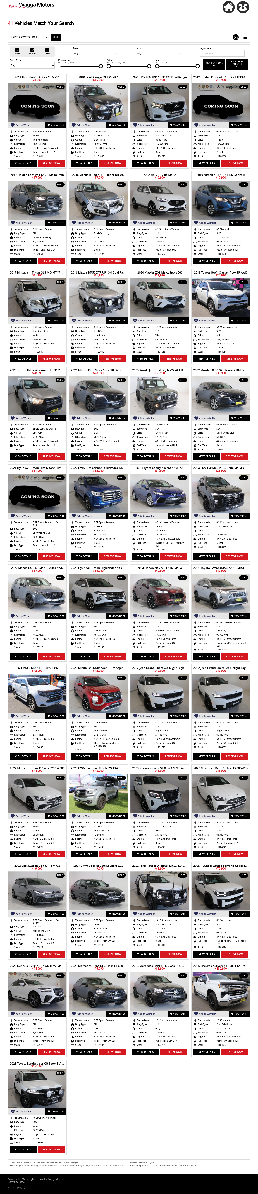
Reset (56, 37)
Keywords (205, 48)
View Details (23, 163)
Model (140, 48)
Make (76, 48)
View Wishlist (56, 125)
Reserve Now (51, 163)
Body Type (15, 60)
